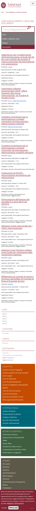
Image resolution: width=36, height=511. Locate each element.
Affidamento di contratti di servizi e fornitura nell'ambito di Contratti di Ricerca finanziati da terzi (17, 278)
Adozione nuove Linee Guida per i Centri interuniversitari (16, 226)
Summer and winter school (13, 397)
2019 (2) (4, 321)
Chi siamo (6, 464)
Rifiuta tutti (13, 508)
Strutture (6, 467)
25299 (10, 180)
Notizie (5, 43)
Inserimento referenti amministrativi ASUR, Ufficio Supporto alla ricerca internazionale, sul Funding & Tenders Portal (14, 93)
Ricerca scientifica (12, 431)
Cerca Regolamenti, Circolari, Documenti (17, 22)
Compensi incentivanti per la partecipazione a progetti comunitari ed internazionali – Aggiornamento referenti (15, 120)
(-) (3, 333)
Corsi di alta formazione (12, 391)
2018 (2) (4, 323)
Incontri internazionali (11, 423)
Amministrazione (9, 473)
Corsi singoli (7, 376)
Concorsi (6, 479)
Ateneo (6, 460)
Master (5, 388)
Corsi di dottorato (9, 379)
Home (2, 12)
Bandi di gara (8, 476)
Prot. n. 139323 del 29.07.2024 (17, 101)
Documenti (6, 47)
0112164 (10, 231)
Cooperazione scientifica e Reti (14, 449)
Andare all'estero (9, 411)
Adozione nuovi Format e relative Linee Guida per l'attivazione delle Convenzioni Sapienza (16, 252)
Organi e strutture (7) (8, 357)
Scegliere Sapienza (10, 417)
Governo (6, 470)
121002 (10, 67)
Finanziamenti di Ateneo (12, 414)
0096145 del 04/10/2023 (15, 127)
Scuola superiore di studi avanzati (15, 373)
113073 (10, 207)
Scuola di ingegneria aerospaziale (15, 385)
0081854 (10, 284)
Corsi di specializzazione (12, 382)
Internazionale (10, 408)
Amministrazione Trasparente (14, 482)
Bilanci (5, 485)
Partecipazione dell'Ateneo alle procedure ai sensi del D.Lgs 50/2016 (15, 201)
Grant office (7, 443)
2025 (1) (4, 314)
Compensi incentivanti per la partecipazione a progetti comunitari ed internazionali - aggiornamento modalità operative (17, 149)
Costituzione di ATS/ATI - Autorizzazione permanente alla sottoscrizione (16, 175)
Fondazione (7, 488)
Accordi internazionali (11, 420)
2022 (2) (4, 319)
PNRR (5, 440)
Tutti (4, 34)
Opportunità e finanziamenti (13, 437)
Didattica (7, 366)
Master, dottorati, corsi (10, 39)
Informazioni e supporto (12, 452)
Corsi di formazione (10, 394)
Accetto (4, 508)
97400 (10, 258)
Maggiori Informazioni (15, 504)
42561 (10, 155)
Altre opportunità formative (13, 400)
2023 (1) (4, 316)
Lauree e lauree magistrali (12, 370)
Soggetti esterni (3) (7, 360)
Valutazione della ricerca (12, 446)
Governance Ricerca (10, 434)
